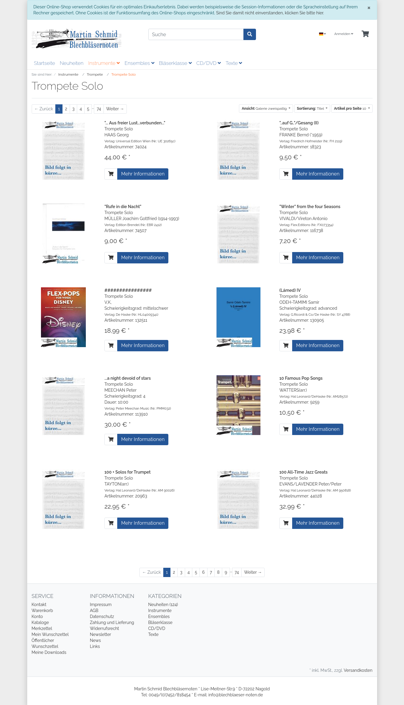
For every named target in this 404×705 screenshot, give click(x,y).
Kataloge (40, 622)
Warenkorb (42, 610)
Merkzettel (42, 628)
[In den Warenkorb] (111, 174)
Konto (37, 616)
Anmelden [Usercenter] (343, 34)
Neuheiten (71, 63)
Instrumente (104, 63)
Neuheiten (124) (163, 604)
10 (350, 108)
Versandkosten (358, 670)
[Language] (322, 34)
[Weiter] (115, 109)
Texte (233, 63)
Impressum (101, 604)
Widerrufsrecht (104, 628)
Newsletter (100, 634)
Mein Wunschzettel (50, 634)
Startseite (44, 63)
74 (99, 108)
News (95, 640)
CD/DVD (208, 63)
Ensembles (139, 63)
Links (95, 646)
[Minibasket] (365, 34)
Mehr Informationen (142, 174)
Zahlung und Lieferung (112, 622)
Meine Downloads (49, 652)
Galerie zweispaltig (265, 108)
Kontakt (39, 604)
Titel (311, 108)
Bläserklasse (175, 63)
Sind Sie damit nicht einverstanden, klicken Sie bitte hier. (270, 12)
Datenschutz (102, 616)
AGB (94, 610)
